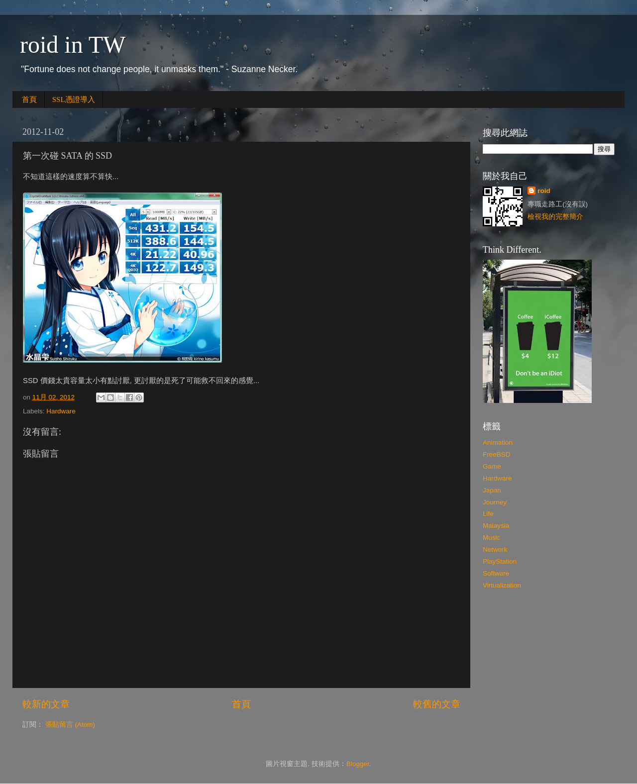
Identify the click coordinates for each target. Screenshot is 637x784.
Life (488, 513)
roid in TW (72, 44)
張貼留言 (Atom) (70, 724)
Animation (498, 442)
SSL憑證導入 (73, 99)
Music (491, 537)
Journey (495, 502)
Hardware (61, 411)
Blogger (357, 764)
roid (543, 191)
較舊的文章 (436, 704)
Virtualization (502, 585)
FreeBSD (497, 454)
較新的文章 (46, 704)
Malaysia (496, 525)
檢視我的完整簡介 (555, 216)
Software (496, 573)
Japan (492, 490)
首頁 (29, 99)
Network (495, 549)
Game (492, 466)
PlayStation (500, 561)
